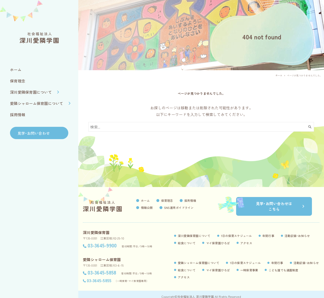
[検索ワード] (201, 127)
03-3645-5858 (102, 268)
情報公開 (155, 208)
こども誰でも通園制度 (283, 266)
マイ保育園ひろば (218, 239)
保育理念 (175, 200)
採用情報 (198, 200)
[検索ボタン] (310, 127)
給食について (187, 239)
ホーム (153, 200)
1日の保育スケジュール (236, 231)
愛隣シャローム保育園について (198, 258)
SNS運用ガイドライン (186, 208)
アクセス (246, 239)
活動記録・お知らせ (297, 231)
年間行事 (268, 231)
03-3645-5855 (99, 276)
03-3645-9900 (102, 240)
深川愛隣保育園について (194, 231)
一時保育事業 (249, 266)
